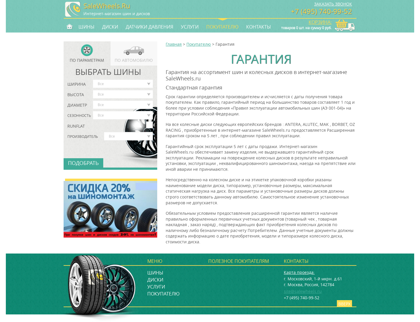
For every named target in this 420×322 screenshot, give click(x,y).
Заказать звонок (333, 4)
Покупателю (222, 27)
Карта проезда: (299, 272)
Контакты (258, 27)
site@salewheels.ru (303, 291)
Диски (110, 27)
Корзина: (320, 22)
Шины (86, 27)
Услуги (190, 27)
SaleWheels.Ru (106, 5)
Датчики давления (149, 27)
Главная (174, 44)
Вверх (344, 304)
